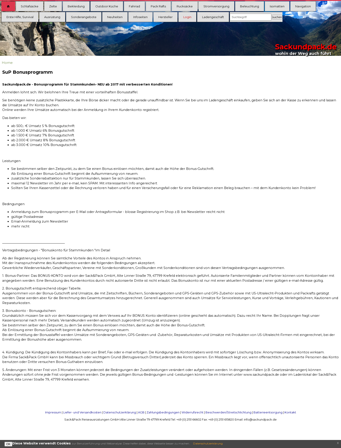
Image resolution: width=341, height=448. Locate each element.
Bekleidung (76, 6)
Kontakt (290, 412)
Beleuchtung (249, 6)
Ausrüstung (52, 17)
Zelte (53, 6)
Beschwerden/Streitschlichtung (228, 412)
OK (8, 444)
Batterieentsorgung (267, 412)
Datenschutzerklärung (119, 412)
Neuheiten (115, 17)
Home (7, 62)
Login (187, 17)
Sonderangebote (83, 17)
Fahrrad (134, 6)
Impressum (53, 412)
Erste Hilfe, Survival (19, 17)
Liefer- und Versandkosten (82, 412)
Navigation (303, 6)
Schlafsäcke (29, 6)
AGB (141, 412)
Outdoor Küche (106, 6)
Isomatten (277, 6)
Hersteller (165, 17)
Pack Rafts (158, 6)
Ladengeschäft (213, 17)
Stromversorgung (216, 6)
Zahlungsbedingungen (163, 412)
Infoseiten (140, 17)
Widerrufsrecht (192, 412)
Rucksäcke (185, 6)
